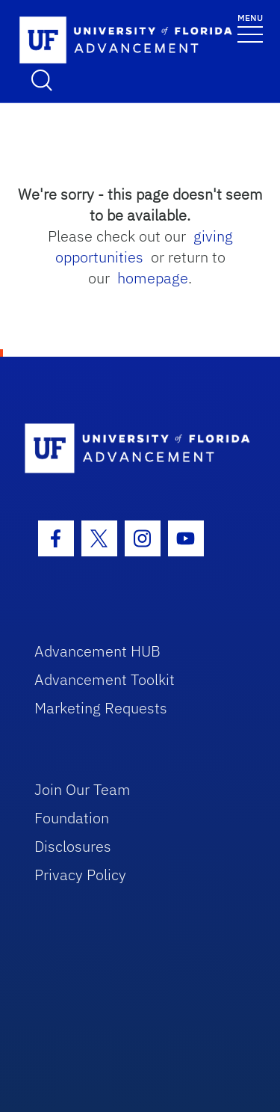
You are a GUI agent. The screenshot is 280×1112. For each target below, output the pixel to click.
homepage (152, 278)
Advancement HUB (97, 651)
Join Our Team (82, 789)
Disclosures (72, 846)
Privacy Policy (80, 874)
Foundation (71, 818)
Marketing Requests (100, 708)
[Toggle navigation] (250, 27)
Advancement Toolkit (104, 679)
